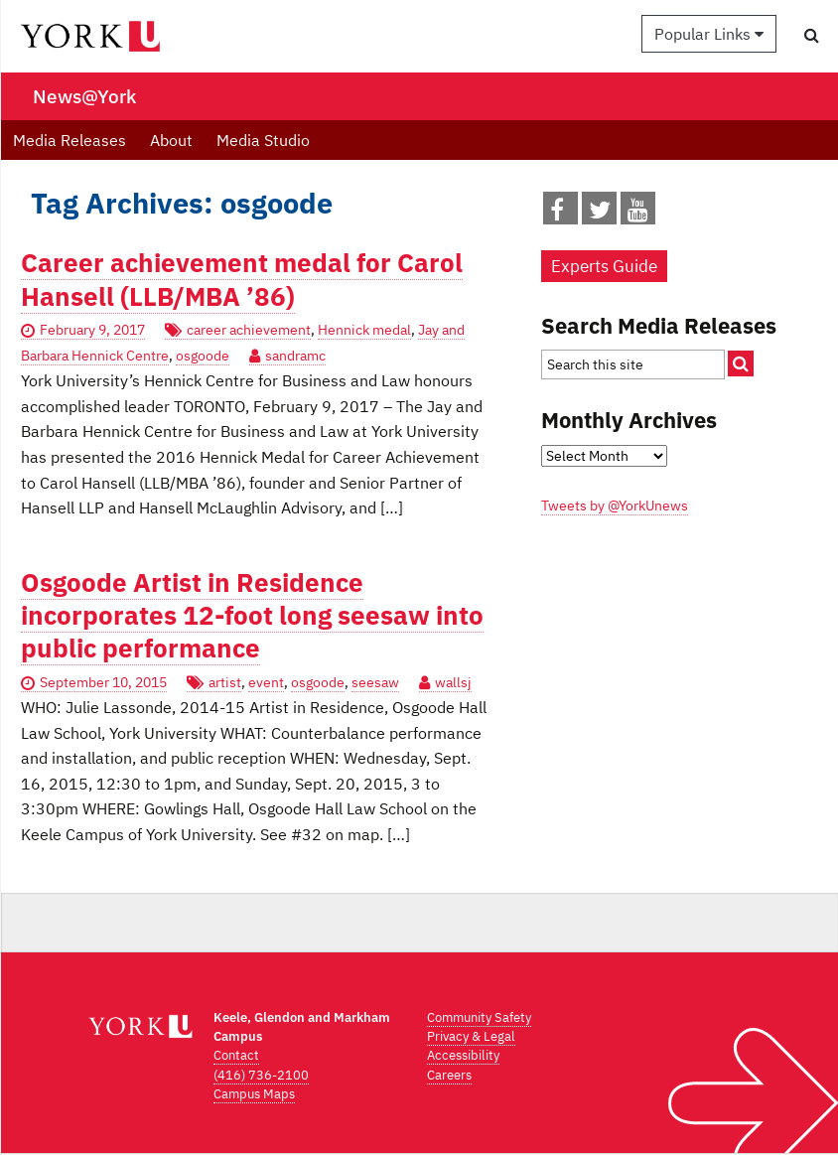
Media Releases (69, 140)
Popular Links (709, 34)
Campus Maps (254, 1093)
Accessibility (463, 1055)
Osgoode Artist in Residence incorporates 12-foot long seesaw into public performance (252, 615)
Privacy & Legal (471, 1036)
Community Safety (479, 1017)
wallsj (453, 682)
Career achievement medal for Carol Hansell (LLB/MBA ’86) (242, 279)
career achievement (249, 330)
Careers (449, 1075)
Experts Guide (604, 266)
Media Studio (263, 140)
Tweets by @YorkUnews (614, 505)
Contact (236, 1055)
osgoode (202, 355)
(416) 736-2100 (261, 1075)
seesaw (375, 682)
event (266, 682)
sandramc (295, 355)
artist (225, 682)
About (171, 140)
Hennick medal (364, 330)
